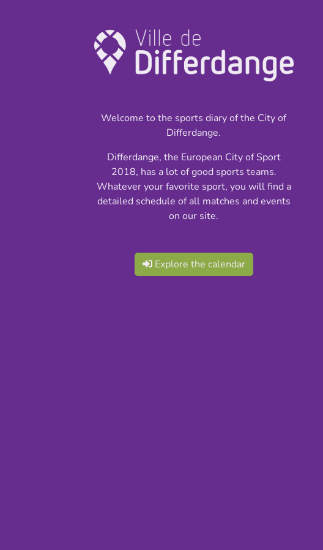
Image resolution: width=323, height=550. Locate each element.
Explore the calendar (194, 264)
